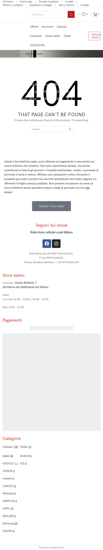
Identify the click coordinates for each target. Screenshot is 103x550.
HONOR (9, 471)
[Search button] (71, 14)
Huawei (8, 478)
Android (26, 455)
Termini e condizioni (13, 5)
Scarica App (26, 1)
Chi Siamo (8, 1)
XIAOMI (9, 531)
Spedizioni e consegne (40, 5)
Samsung (10, 523)
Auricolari (47, 26)
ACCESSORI (37, 45)
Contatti (69, 1)
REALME (9, 516)
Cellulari (62, 26)
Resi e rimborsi (66, 5)
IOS (23, 463)
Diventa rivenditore (48, 1)
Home (6, 53)
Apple (8, 455)
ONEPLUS (10, 501)
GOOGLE (10, 463)
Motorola (9, 493)
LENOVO (9, 486)
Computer (36, 36)
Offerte (34, 26)
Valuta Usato (96, 36)
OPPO (8, 508)
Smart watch (52, 36)
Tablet (67, 36)
